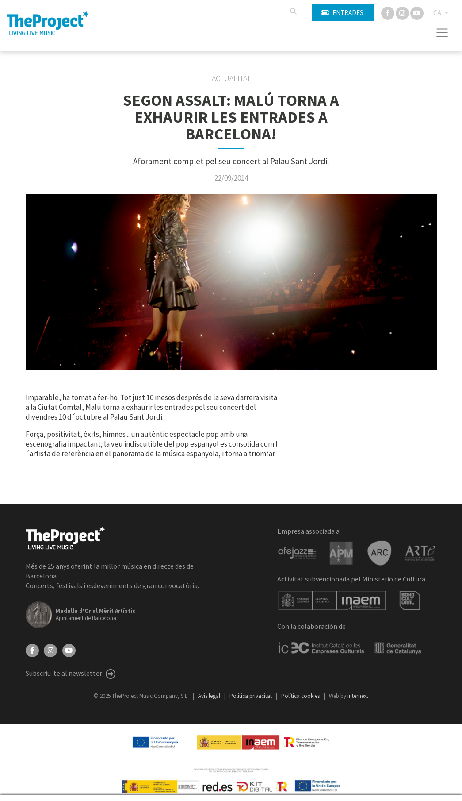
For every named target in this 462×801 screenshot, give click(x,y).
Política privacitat (251, 696)
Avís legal (209, 696)
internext (357, 696)
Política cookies (301, 696)
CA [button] (438, 13)
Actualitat (231, 78)
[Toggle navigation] (442, 32)
